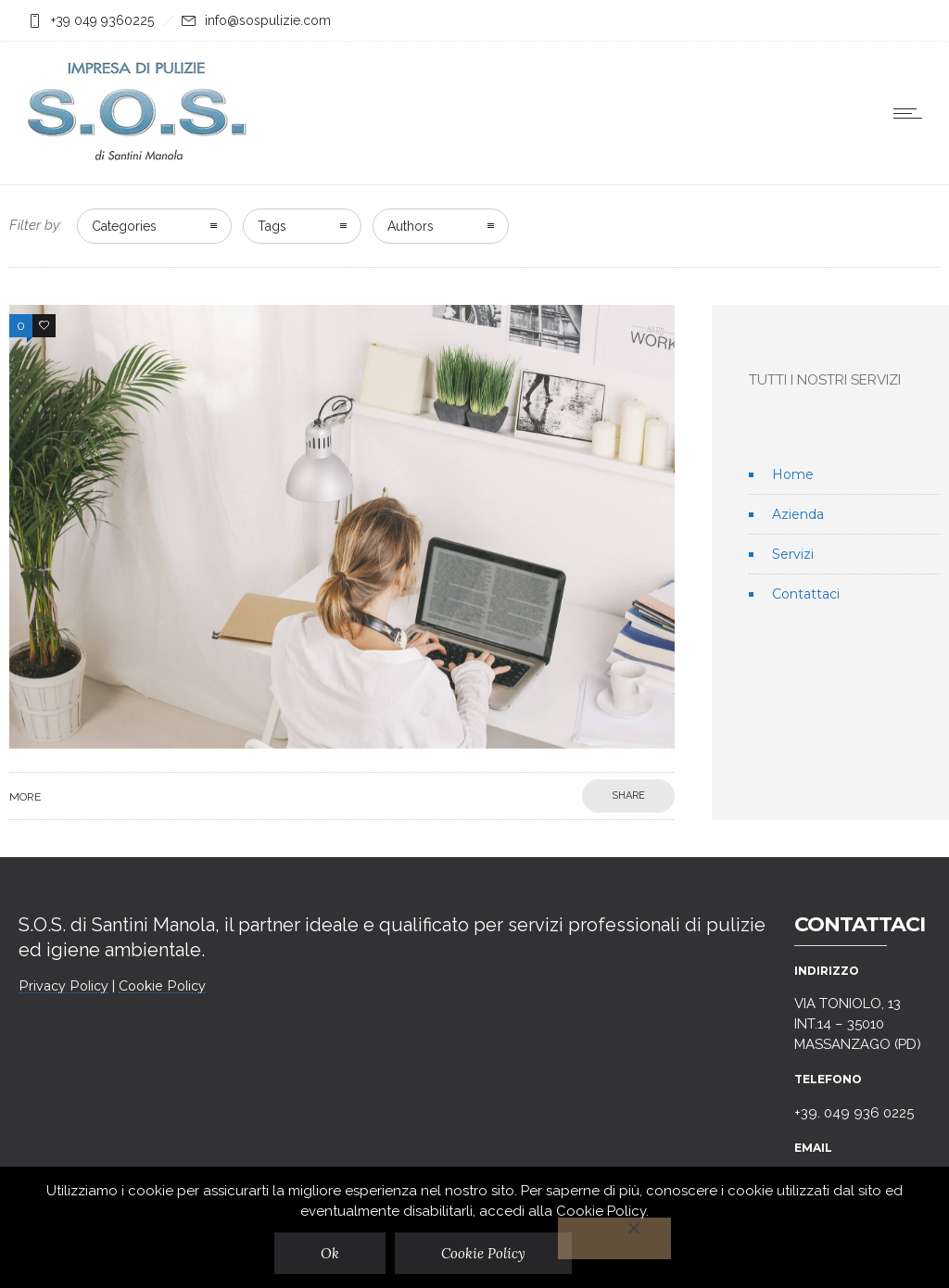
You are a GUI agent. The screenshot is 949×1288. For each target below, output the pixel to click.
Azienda (798, 514)
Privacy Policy (63, 986)
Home (793, 474)
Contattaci (806, 594)
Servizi (793, 554)
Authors (410, 226)
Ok (330, 1253)
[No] (614, 1238)
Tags (272, 226)
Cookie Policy (162, 986)
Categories (124, 226)
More (25, 796)
